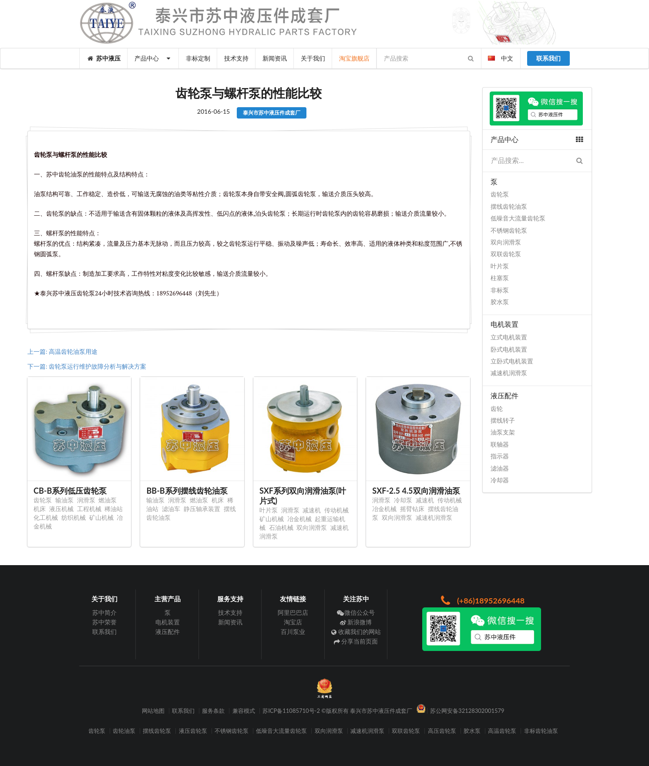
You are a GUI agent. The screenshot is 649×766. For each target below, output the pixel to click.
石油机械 (281, 527)
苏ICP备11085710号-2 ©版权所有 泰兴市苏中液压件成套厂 (337, 711)
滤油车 (171, 508)
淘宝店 (293, 622)
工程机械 (89, 508)
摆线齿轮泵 (157, 731)
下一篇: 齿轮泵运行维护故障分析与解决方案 (86, 366)
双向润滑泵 (311, 527)
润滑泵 (86, 500)
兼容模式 (243, 711)
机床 (40, 508)
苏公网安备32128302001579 (467, 711)
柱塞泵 (500, 277)
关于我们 (313, 58)
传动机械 (336, 510)
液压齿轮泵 (193, 731)
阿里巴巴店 (293, 612)
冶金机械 (299, 518)
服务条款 (213, 711)
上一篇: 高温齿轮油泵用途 (62, 351)
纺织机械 (73, 517)
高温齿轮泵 (502, 731)
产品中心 (153, 58)
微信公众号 (356, 612)
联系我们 (104, 631)
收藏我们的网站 (356, 631)
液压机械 (61, 508)
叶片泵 (268, 510)
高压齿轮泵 (442, 731)
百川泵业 (293, 631)
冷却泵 (403, 500)
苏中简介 (104, 612)
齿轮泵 (43, 500)
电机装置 (167, 622)
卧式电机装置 (509, 349)
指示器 (500, 456)
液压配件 (167, 631)
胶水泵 (500, 301)
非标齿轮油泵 (541, 731)
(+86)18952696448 (482, 600)
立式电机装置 (509, 337)
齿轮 (497, 408)
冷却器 (500, 480)
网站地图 (153, 711)
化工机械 (46, 517)
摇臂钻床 (412, 508)
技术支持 (236, 58)
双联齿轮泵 (506, 254)
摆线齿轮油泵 (509, 206)
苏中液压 (104, 58)
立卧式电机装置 (512, 361)
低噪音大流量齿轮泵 (518, 218)
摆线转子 (503, 420)
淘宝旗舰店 (354, 58)
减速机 (312, 510)
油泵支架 (503, 432)
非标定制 (198, 58)
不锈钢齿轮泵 (509, 230)
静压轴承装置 (202, 508)
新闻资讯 (274, 58)
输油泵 (64, 500)
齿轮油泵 (124, 731)
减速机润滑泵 (434, 517)
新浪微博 (356, 622)
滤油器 (500, 468)
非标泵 (500, 290)
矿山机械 (101, 517)
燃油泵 (107, 500)
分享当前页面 (356, 641)
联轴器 (500, 444)
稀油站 (113, 508)
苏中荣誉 (104, 622)
